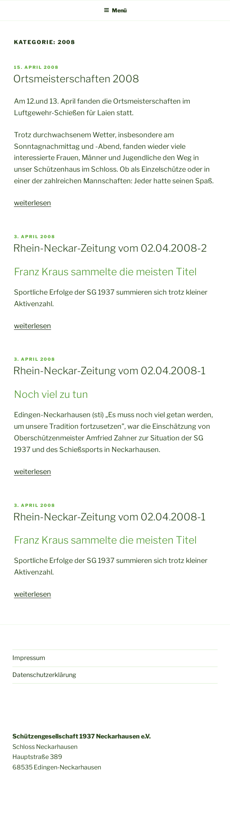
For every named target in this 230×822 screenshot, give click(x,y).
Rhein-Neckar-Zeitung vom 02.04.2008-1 (109, 371)
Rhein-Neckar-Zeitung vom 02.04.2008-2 (110, 248)
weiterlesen (32, 203)
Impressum (28, 658)
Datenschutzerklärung (44, 675)
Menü (115, 10)
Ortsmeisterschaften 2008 (76, 79)
